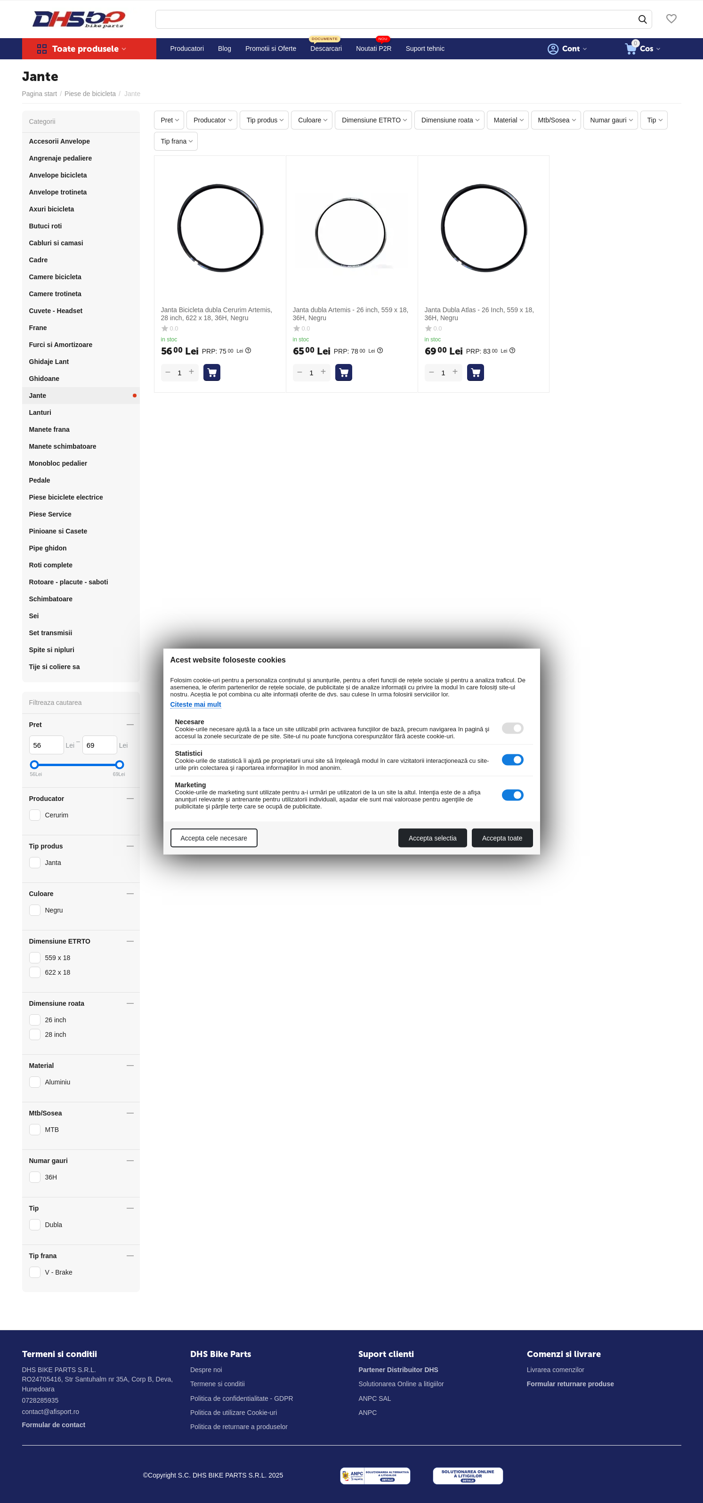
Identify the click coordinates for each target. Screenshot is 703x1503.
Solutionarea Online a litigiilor (401, 1384)
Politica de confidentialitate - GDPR (241, 1398)
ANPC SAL (374, 1398)
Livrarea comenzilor (555, 1370)
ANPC (367, 1412)
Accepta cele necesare (214, 838)
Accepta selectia (433, 838)
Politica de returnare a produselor (239, 1426)
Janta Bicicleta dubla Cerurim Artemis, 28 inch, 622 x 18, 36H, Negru (217, 314)
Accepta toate (502, 838)
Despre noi (206, 1370)
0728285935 (40, 1400)
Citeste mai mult (195, 704)
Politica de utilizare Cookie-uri (233, 1412)
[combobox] (403, 19)
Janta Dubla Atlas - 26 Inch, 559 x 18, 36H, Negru (479, 314)
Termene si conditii (217, 1384)
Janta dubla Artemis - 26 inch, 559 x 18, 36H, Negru (351, 314)
